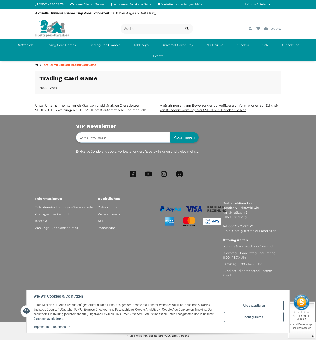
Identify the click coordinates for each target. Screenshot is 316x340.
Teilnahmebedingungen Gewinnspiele (64, 207)
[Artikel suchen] (187, 29)
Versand (184, 335)
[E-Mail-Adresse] (123, 137)
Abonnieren (184, 137)
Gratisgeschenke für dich (54, 214)
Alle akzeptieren (253, 305)
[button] (257, 4)
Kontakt (41, 221)
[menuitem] (25, 44)
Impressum (41, 327)
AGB (101, 221)
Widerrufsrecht (109, 214)
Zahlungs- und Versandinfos (56, 228)
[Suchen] (151, 29)
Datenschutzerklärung (48, 318)
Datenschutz (61, 327)
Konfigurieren (253, 317)
